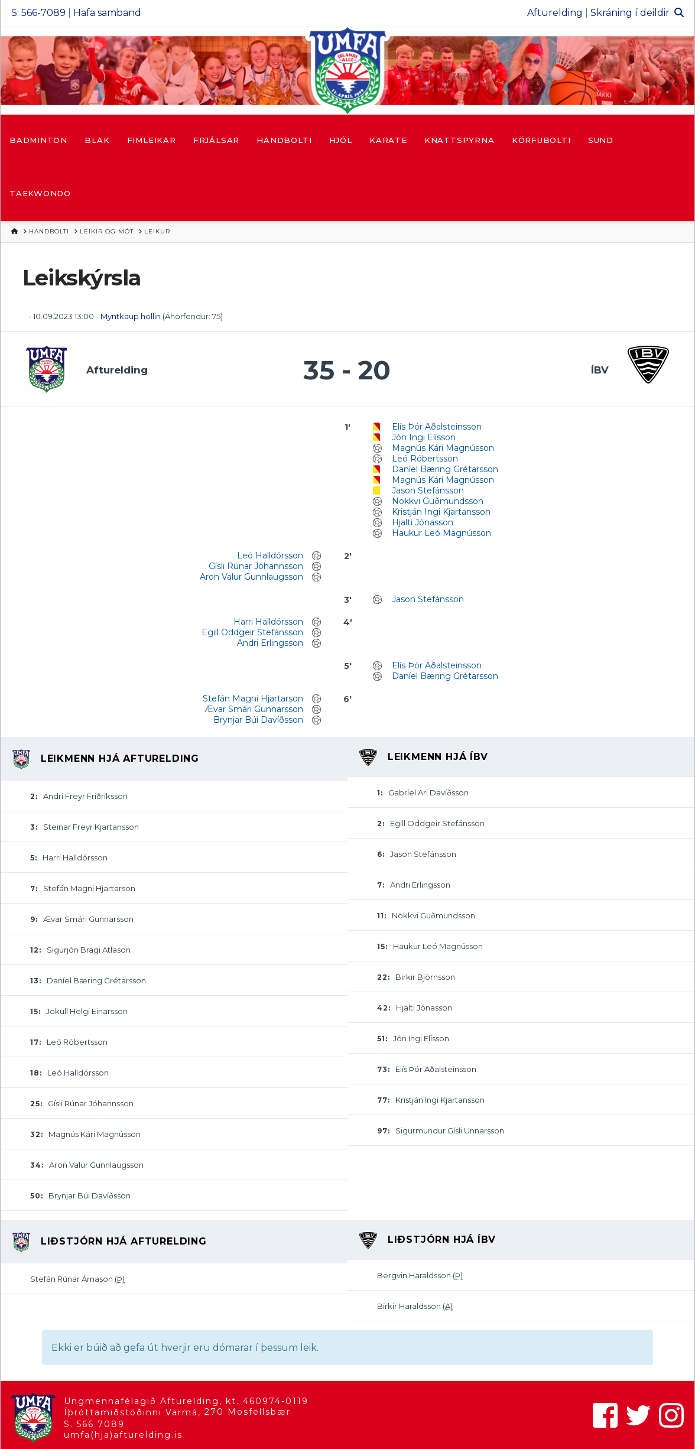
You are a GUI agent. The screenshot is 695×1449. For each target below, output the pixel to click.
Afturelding (555, 12)
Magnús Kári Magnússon (443, 448)
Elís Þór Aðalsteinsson (437, 426)
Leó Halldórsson (270, 555)
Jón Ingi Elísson (424, 437)
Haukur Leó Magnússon (441, 533)
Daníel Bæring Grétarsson (445, 469)
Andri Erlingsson (270, 643)
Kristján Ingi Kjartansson (441, 511)
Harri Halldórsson (268, 621)
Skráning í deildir (630, 12)
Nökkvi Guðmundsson (437, 501)
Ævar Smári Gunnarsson (253, 709)
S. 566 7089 (94, 1424)
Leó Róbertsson (425, 458)
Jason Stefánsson (428, 490)
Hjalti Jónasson (422, 522)
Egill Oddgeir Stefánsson (252, 632)
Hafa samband (107, 12)
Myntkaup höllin (130, 316)
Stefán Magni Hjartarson (253, 698)
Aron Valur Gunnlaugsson (251, 576)
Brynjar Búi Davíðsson (258, 719)
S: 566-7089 (38, 12)
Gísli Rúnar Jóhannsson (256, 566)
